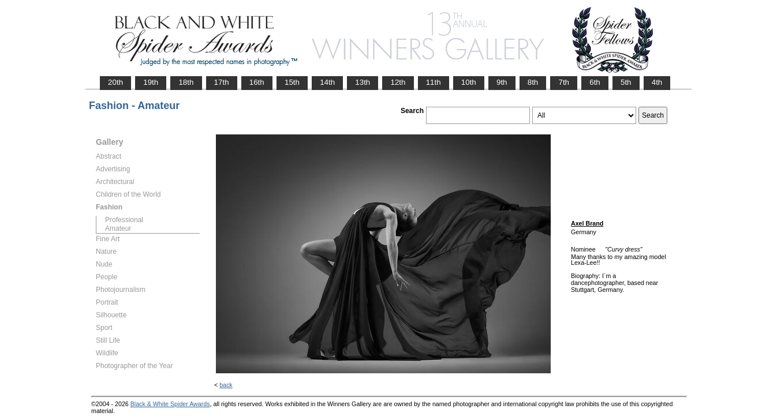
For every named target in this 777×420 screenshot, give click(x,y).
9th (502, 82)
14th (327, 82)
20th (115, 82)
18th (186, 82)
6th (595, 82)
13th (362, 82)
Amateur (118, 228)
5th (626, 82)
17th (222, 82)
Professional (124, 220)
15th (292, 82)
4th (657, 82)
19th (151, 82)
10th (469, 82)
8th (533, 82)
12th (398, 82)
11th (433, 82)
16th (257, 82)
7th (564, 82)
